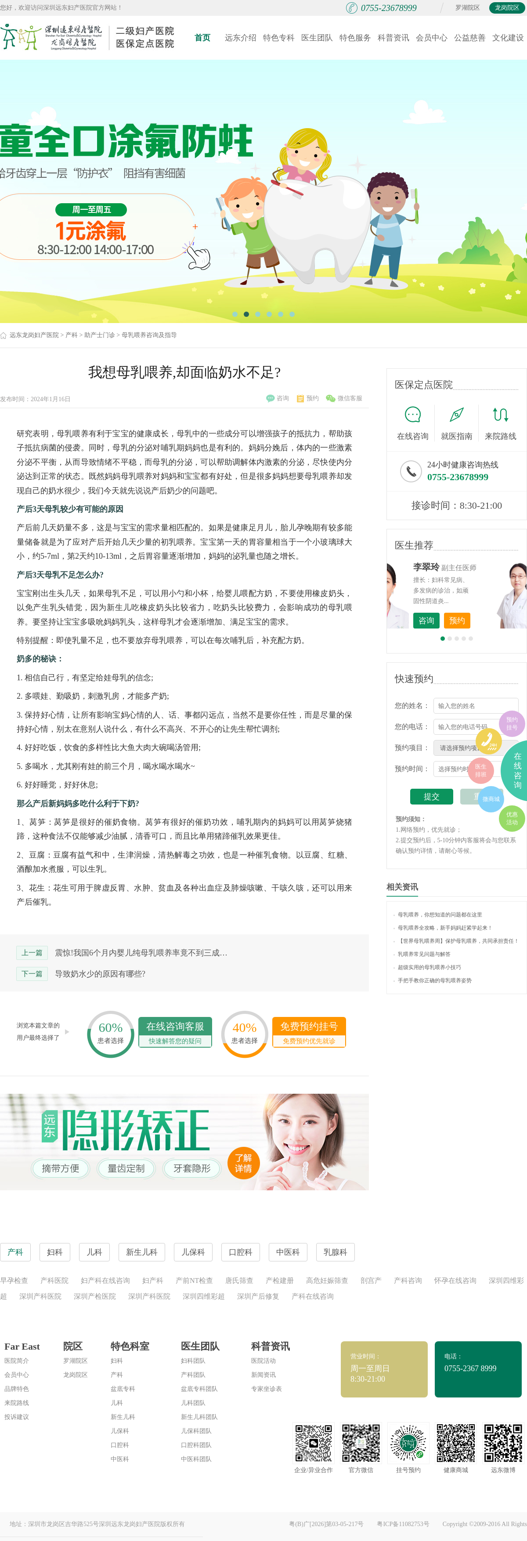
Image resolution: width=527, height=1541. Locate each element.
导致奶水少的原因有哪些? (100, 974)
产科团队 (193, 1375)
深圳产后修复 (258, 1296)
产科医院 (54, 1280)
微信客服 (344, 398)
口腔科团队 (196, 1445)
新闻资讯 (263, 1375)
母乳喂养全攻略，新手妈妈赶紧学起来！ (443, 928)
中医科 (120, 1459)
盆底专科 (123, 1389)
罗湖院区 (467, 7)
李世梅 (470, 567)
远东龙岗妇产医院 (34, 335)
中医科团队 (196, 1459)
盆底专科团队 (199, 1389)
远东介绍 (240, 37)
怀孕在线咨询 (455, 1280)
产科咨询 (408, 1280)
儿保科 (120, 1431)
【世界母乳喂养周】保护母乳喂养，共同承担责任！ (456, 941)
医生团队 (317, 37)
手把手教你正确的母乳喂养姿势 (432, 980)
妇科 (117, 1361)
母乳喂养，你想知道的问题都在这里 (437, 915)
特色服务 (355, 37)
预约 (308, 398)
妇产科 (152, 1280)
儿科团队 (193, 1403)
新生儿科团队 (199, 1417)
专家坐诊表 (266, 1389)
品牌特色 (16, 1389)
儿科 (117, 1403)
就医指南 (460, 423)
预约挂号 (512, 723)
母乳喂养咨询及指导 (149, 335)
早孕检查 (14, 1280)
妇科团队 (193, 1361)
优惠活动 (512, 818)
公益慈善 (470, 37)
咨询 (277, 398)
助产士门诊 (99, 335)
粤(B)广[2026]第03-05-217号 (326, 1524)
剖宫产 (371, 1280)
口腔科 (120, 1445)
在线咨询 (416, 423)
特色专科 (279, 37)
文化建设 (508, 37)
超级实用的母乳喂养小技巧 (427, 967)
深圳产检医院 (95, 1296)
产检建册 (280, 1280)
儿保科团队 (196, 1431)
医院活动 (263, 1361)
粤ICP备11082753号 (403, 1524)
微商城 (491, 799)
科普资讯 (393, 37)
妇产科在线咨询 (105, 1280)
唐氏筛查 (239, 1280)
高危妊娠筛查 (327, 1280)
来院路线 (500, 424)
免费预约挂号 (309, 1034)
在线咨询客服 (175, 1034)
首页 (202, 37)
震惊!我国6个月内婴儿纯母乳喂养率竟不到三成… (141, 952)
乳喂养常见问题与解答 (422, 954)
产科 (71, 335)
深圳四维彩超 (204, 1296)
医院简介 (16, 1361)
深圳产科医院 (40, 1296)
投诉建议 (16, 1417)
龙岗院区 (507, 7)
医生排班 (481, 770)
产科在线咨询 (313, 1296)
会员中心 (432, 37)
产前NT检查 (194, 1280)
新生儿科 (123, 1417)
